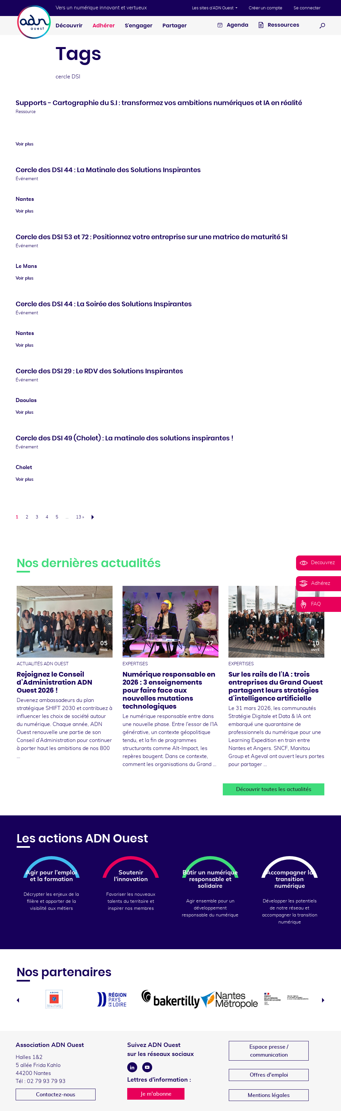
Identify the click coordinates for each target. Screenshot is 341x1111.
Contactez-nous (55, 1094)
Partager (175, 25)
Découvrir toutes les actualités (273, 789)
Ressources (278, 26)
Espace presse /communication (268, 1051)
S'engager (139, 25)
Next (323, 1000)
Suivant (95, 517)
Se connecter (307, 8)
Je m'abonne (156, 1094)
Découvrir (69, 25)
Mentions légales (269, 1095)
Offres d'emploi (269, 1075)
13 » (80, 517)
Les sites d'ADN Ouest (213, 8)
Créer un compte (265, 8)
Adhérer (104, 25)
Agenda (232, 26)
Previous (18, 1000)
